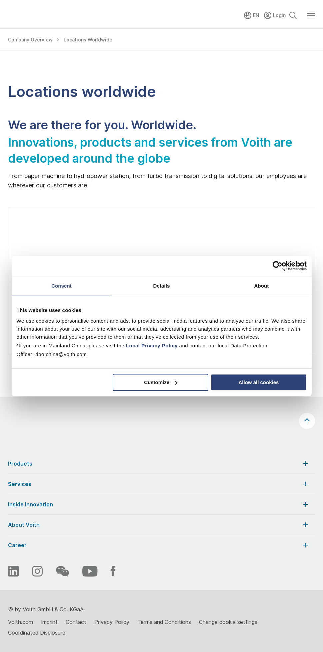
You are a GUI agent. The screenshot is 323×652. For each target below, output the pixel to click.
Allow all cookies (259, 382)
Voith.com (20, 622)
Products (159, 464)
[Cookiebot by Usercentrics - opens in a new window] (277, 266)
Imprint (49, 622)
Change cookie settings (228, 622)
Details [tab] (161, 286)
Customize (160, 382)
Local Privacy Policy (152, 345)
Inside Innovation (159, 504)
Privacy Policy (111, 622)
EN (256, 15)
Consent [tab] (61, 286)
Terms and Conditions (164, 622)
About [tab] (261, 286)
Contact (76, 622)
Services (159, 484)
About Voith (159, 525)
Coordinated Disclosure (36, 632)
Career (159, 545)
